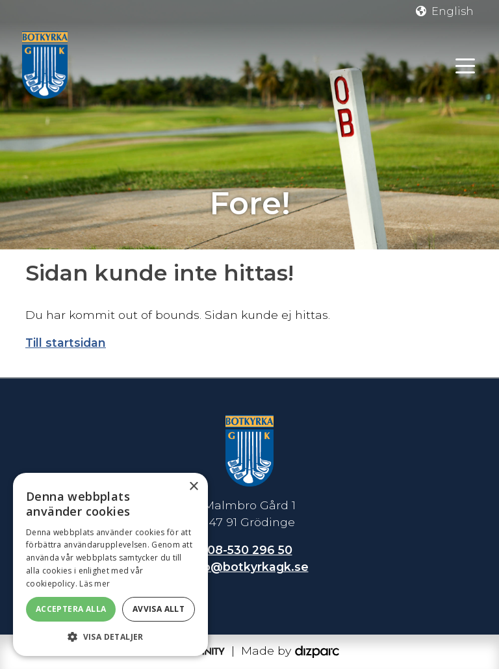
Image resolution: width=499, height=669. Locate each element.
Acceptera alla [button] (71, 608)
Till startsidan (65, 342)
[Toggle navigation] (465, 65)
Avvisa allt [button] (159, 608)
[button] (110, 636)
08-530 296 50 (249, 550)
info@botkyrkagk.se (248, 567)
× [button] (193, 487)
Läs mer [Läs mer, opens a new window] (94, 583)
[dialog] (110, 564)
